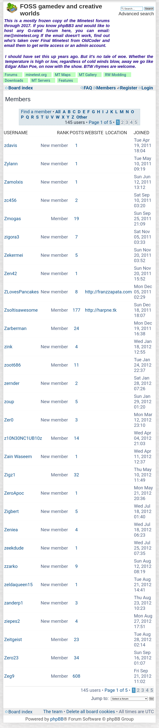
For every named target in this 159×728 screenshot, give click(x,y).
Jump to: (100, 698)
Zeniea (11, 529)
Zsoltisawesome (21, 310)
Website (94, 132)
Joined (141, 132)
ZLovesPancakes (21, 292)
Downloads (14, 80)
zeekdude (14, 548)
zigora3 (11, 237)
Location (116, 132)
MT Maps (63, 75)
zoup (9, 401)
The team (53, 711)
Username (16, 132)
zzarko (11, 566)
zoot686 (12, 365)
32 (76, 475)
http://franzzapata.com (108, 292)
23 (76, 639)
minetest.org (36, 75)
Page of (100, 122)
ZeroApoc (14, 493)
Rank (63, 132)
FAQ (88, 88)
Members (106, 88)
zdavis (10, 145)
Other (81, 117)
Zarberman (15, 328)
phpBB (57, 719)
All (58, 111)
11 (76, 365)
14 (76, 438)
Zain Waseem (18, 456)
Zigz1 (9, 475)
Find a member (36, 111)
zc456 (10, 200)
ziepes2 (12, 621)
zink (8, 346)
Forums (11, 75)
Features (66, 80)
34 (76, 658)
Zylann (11, 163)
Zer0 (8, 420)
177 (76, 310)
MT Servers (40, 80)
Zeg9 (9, 676)
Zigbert (11, 511)
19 (76, 218)
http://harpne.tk (101, 310)
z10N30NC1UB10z (23, 438)
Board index (20, 88)
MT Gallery (88, 75)
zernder (11, 383)
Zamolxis (13, 182)
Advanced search (136, 13)
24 (76, 328)
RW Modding (115, 75)
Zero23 (11, 658)
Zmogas (12, 218)
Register (128, 88)
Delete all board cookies (90, 711)
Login (147, 88)
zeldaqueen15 (18, 584)
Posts (77, 132)
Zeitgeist (13, 639)
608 (76, 676)
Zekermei (13, 255)
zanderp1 (13, 603)
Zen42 (10, 273)
